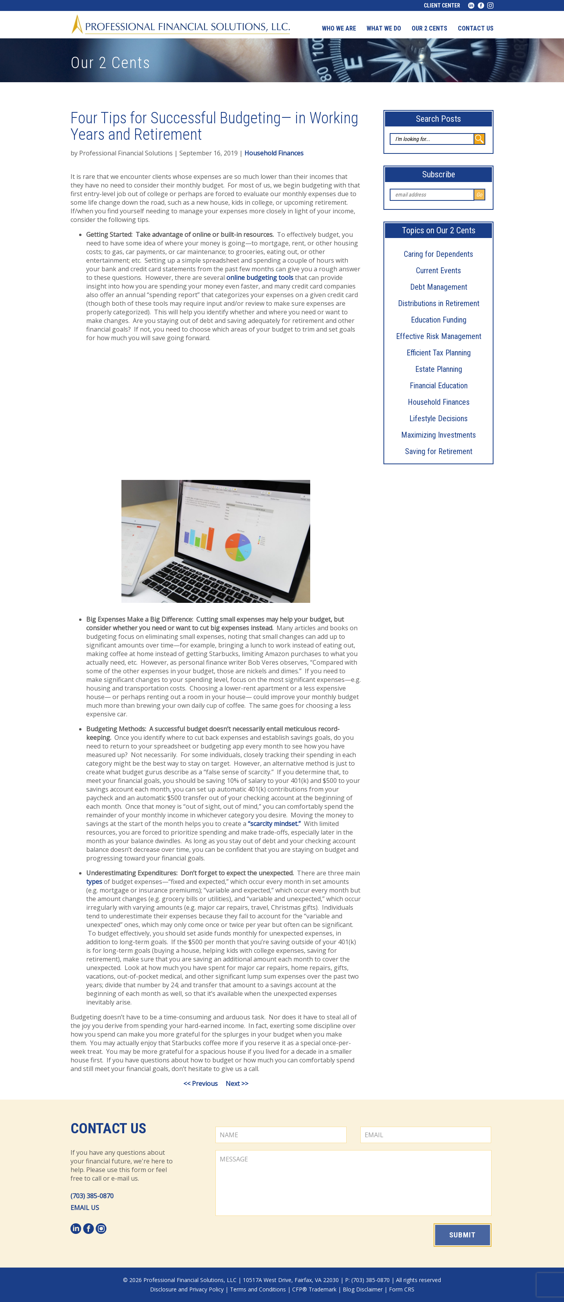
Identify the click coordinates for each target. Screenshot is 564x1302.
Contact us (476, 28)
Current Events (438, 270)
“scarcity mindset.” (274, 823)
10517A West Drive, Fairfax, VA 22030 (291, 1280)
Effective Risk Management (438, 336)
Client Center (442, 5)
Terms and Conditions (258, 1289)
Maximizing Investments (438, 435)
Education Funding (438, 320)
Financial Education (439, 385)
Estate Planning (438, 369)
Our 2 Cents (429, 28)
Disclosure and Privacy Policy (187, 1289)
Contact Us (108, 1128)
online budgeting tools (259, 277)
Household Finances (439, 402)
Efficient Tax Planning (439, 352)
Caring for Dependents (438, 254)
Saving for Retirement (438, 451)
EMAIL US (84, 1207)
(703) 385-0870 (92, 1195)
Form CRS (401, 1289)
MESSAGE (353, 1183)
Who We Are (339, 28)
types (94, 881)
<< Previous (200, 1083)
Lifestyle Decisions (438, 418)
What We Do (384, 28)
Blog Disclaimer (363, 1289)
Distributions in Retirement (438, 303)
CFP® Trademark (314, 1289)
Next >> (237, 1083)
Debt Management (438, 287)
